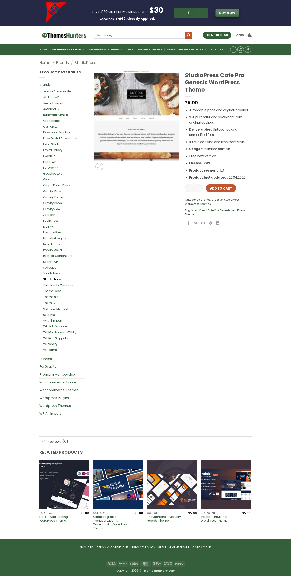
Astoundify (51, 109)
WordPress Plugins (106, 49)
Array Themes (53, 103)
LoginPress (51, 221)
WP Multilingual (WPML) (59, 332)
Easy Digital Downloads (60, 138)
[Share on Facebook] (188, 223)
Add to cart (221, 188)
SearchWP (50, 262)
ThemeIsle (50, 297)
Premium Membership (57, 374)
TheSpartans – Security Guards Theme (164, 518)
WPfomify (50, 344)
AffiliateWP (51, 97)
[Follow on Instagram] (240, 49)
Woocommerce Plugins (186, 49)
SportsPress (51, 273)
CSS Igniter (51, 127)
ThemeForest (53, 291)
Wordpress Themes (198, 204)
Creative (217, 199)
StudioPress (85, 62)
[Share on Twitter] (196, 223)
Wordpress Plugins (54, 398)
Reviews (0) (53, 442)
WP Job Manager (55, 326)
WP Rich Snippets (55, 338)
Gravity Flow (52, 191)
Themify (49, 303)
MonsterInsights (54, 238)
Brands (62, 62)
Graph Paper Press (56, 185)
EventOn (49, 156)
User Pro (49, 315)
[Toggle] (43, 442)
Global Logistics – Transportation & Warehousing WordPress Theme (111, 522)
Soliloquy (49, 268)
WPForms (50, 350)
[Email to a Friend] (203, 223)
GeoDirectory (52, 174)
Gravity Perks (52, 203)
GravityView (51, 209)
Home (43, 49)
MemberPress (53, 232)
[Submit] (188, 35)
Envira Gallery (52, 150)
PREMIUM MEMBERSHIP (173, 548)
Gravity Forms (53, 197)
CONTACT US (202, 548)
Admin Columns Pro (57, 91)
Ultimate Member (56, 309)
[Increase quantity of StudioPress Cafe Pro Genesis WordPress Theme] (200, 188)
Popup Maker (52, 250)
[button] (239, 35)
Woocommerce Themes (145, 49)
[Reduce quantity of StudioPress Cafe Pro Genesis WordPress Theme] (187, 188)
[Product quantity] (194, 188)
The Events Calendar (58, 285)
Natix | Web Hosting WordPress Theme (53, 518)
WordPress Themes (68, 49)
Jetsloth (49, 215)
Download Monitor (56, 132)
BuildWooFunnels (55, 115)
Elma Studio (51, 144)
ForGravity (50, 168)
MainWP (49, 226)
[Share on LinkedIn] (217, 223)
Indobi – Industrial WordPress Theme (214, 518)
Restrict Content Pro (58, 256)
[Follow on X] (248, 49)
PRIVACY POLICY (143, 548)
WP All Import (52, 321)
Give (46, 179)
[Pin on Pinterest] (210, 223)
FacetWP (49, 162)
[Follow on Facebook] (233, 49)
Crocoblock (51, 121)
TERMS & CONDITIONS (113, 548)
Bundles (217, 49)
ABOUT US (86, 548)
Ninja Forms (51, 244)
